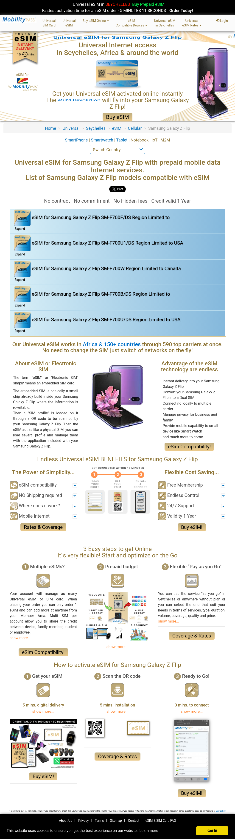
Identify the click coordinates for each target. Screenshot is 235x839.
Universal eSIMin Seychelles (164, 23)
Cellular (135, 128)
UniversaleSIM (69, 23)
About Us (65, 820)
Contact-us (221, 811)
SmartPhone (77, 140)
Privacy (83, 820)
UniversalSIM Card (49, 23)
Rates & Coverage (43, 527)
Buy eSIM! (191, 527)
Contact (133, 820)
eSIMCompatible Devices (131, 23)
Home (50, 128)
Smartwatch (102, 140)
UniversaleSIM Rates (191, 23)
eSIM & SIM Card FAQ (160, 820)
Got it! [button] (212, 831)
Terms (99, 820)
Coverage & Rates (191, 636)
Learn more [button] (148, 831)
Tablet (122, 140)
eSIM (116, 128)
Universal (71, 128)
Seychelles (96, 128)
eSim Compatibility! (189, 447)
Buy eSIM (117, 117)
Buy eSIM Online (96, 21)
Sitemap (116, 820)
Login (222, 21)
